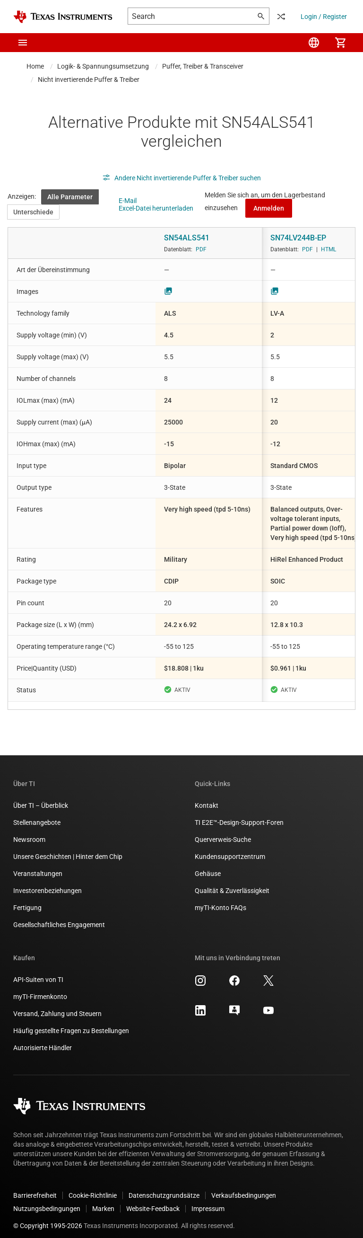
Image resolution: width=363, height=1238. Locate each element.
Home (35, 66)
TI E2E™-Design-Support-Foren (239, 815)
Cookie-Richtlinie (93, 1188)
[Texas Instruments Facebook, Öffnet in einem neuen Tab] (234, 976)
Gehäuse (208, 866)
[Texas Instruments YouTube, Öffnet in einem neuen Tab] (268, 1006)
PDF (201, 249)
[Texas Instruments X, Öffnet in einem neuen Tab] (268, 976)
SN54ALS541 (186, 237)
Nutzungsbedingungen (46, 1201)
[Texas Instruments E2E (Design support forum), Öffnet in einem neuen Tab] (234, 1006)
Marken (103, 1201)
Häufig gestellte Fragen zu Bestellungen (71, 1023)
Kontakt (206, 798)
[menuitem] (314, 42)
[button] (22, 42)
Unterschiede (33, 212)
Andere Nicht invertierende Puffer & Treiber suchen (181, 178)
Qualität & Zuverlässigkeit (232, 883)
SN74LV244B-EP (298, 237)
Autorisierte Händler (42, 1040)
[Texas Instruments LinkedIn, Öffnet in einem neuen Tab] (200, 1006)
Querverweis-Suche (223, 832)
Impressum (208, 1201)
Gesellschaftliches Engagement (59, 917)
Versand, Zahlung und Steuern (57, 1006)
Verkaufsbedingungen (243, 1188)
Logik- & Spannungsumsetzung (103, 66)
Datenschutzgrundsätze (164, 1188)
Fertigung (27, 900)
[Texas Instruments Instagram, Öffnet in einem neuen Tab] (200, 976)
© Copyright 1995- (47, 1218)
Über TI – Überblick (40, 798)
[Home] (62, 16)
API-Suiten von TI (38, 972)
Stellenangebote (36, 815)
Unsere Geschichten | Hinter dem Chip (67, 849)
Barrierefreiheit (35, 1188)
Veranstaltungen (37, 866)
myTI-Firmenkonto (40, 989)
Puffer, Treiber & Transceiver (202, 66)
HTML (328, 249)
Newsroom (29, 832)
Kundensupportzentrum (230, 849)
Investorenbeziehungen (47, 883)
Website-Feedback (153, 1201)
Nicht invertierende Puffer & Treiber (88, 79)
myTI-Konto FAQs (220, 900)
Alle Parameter (70, 197)
